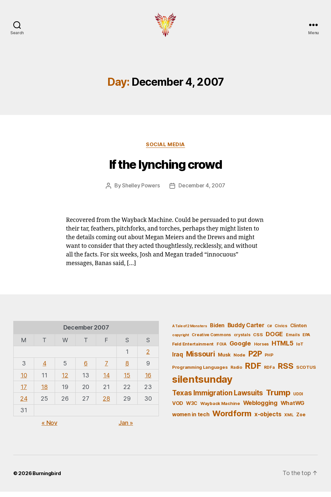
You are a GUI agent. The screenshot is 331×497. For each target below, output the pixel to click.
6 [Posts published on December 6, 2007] (86, 368)
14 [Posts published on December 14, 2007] (106, 380)
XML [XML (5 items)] (288, 420)
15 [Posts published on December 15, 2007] (127, 380)
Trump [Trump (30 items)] (278, 398)
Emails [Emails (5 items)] (292, 340)
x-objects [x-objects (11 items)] (268, 419)
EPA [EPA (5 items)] (306, 340)
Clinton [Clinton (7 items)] (298, 331)
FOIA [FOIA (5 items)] (222, 349)
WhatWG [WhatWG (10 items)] (292, 408)
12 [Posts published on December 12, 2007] (65, 380)
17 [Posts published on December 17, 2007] (24, 391)
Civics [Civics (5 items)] (281, 331)
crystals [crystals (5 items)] (242, 340)
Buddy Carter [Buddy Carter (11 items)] (246, 330)
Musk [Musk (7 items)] (224, 360)
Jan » (125, 427)
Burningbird (47, 478)
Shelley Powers (141, 191)
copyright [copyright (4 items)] (180, 340)
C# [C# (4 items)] (269, 331)
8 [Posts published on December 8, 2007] (127, 368)
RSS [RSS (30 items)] (285, 371)
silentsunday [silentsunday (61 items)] (202, 384)
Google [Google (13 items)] (240, 348)
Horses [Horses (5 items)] (261, 349)
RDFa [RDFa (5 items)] (269, 372)
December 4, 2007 (201, 191)
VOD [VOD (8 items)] (177, 409)
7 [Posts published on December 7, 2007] (106, 368)
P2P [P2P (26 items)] (255, 359)
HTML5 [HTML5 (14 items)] (283, 348)
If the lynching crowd (165, 170)
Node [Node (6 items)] (239, 360)
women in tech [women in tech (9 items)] (191, 420)
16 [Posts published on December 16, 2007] (148, 380)
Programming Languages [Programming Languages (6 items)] (200, 372)
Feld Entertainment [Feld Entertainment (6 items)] (193, 348)
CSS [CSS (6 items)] (258, 340)
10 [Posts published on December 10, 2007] (24, 380)
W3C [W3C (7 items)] (191, 408)
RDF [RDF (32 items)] (253, 371)
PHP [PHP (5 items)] (269, 360)
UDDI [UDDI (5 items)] (298, 399)
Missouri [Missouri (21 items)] (200, 359)
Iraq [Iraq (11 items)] (177, 359)
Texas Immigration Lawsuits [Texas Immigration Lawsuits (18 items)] (217, 398)
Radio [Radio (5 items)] (236, 372)
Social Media (165, 150)
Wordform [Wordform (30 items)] (231, 419)
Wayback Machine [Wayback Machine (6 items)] (220, 408)
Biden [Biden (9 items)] (217, 331)
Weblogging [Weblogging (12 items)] (260, 408)
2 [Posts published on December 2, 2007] (148, 356)
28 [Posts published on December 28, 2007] (106, 403)
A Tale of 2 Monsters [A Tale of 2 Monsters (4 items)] (189, 331)
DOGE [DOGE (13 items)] (274, 339)
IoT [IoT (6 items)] (299, 348)
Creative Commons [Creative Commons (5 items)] (211, 340)
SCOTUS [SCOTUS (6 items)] (306, 372)
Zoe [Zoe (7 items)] (300, 420)
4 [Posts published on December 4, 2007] (44, 368)
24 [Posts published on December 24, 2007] (23, 403)
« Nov (49, 427)
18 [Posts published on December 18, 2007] (44, 391)
